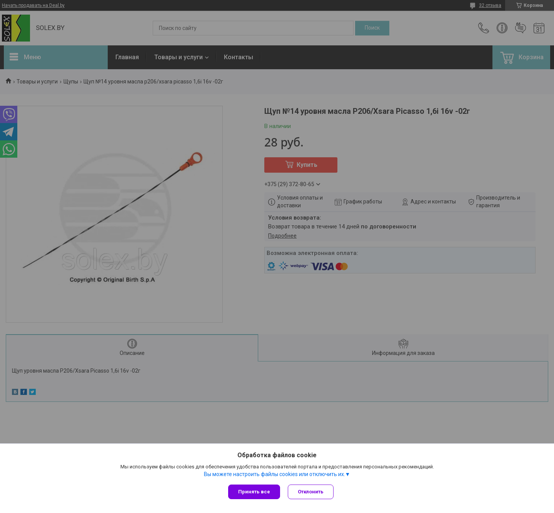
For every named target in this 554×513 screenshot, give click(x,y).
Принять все (254, 492)
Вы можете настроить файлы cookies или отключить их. (274, 474)
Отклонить (311, 492)
